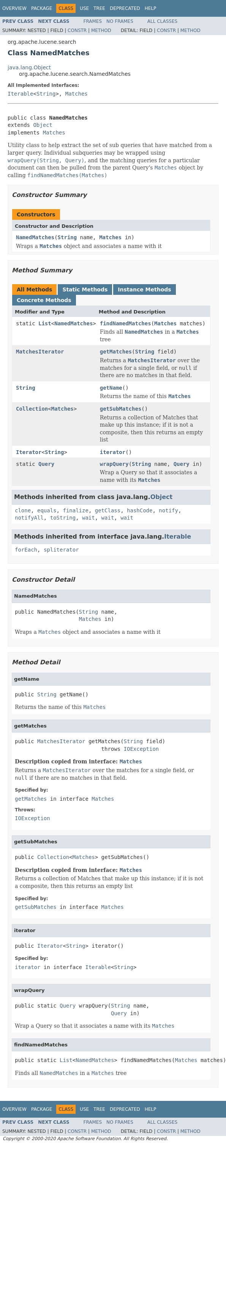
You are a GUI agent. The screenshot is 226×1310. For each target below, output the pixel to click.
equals (47, 510)
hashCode (139, 510)
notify (168, 510)
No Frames (119, 21)
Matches (76, 94)
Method (101, 30)
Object (42, 125)
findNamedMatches (125, 323)
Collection (32, 409)
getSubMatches (121, 409)
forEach (26, 550)
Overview (14, 8)
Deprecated (125, 8)
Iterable (20, 94)
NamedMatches (35, 237)
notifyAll (29, 518)
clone (23, 510)
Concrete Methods (44, 300)
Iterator (28, 452)
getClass (107, 510)
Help (150, 8)
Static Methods (84, 289)
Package (41, 8)
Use (84, 8)
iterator (112, 452)
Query (46, 464)
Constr (77, 30)
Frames (93, 21)
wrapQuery (114, 464)
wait (88, 518)
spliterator (61, 550)
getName (111, 388)
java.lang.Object (29, 67)
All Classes (162, 21)
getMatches (116, 352)
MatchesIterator (40, 352)
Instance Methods (144, 289)
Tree (99, 8)
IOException (141, 749)
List (44, 323)
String (46, 94)
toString (63, 518)
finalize (75, 510)
